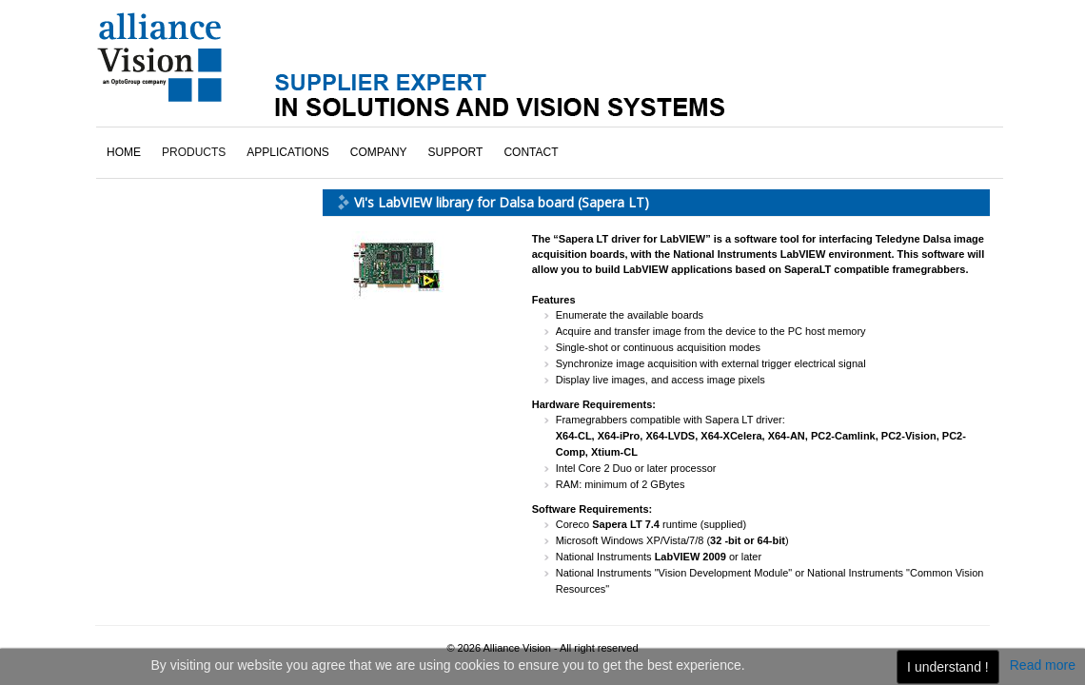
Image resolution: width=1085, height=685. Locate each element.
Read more (1042, 665)
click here (163, 491)
